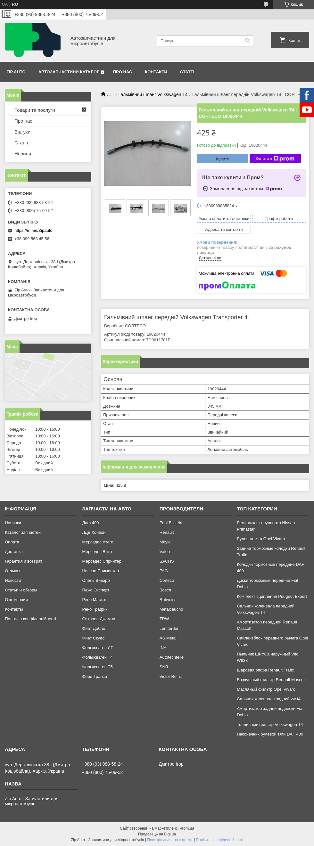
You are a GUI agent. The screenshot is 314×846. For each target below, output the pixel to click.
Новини (22, 153)
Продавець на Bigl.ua (157, 834)
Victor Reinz (171, 676)
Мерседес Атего (97, 542)
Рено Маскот (94, 599)
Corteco (167, 580)
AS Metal (168, 638)
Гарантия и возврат (23, 561)
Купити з (275, 159)
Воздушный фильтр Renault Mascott (271, 679)
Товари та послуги (34, 110)
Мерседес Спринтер (101, 561)
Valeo (165, 551)
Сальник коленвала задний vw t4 (269, 698)
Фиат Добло (93, 628)
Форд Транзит (95, 676)
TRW (164, 618)
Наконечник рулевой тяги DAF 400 (270, 734)
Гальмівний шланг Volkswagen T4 (153, 94)
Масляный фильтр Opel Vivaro (266, 689)
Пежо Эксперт (95, 590)
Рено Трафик (94, 609)
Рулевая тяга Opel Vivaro (261, 538)
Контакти (156, 71)
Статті (187, 71)
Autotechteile (172, 657)
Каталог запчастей (23, 532)
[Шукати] (247, 40)
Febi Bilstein (171, 522)
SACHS (167, 561)
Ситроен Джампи (98, 618)
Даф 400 (90, 522)
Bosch (165, 590)
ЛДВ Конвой (93, 532)
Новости (13, 580)
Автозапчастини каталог (68, 71)
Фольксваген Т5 (97, 666)
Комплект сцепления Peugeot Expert (272, 596)
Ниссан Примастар (100, 570)
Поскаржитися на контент (170, 840)
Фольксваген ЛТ (97, 647)
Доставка (14, 551)
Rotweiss (168, 599)
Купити (222, 159)
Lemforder (169, 628)
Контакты (14, 609)
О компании (16, 599)
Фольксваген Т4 (97, 657)
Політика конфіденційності (30, 618)
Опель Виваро (96, 580)
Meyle (165, 542)
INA (163, 647)
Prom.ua (187, 828)
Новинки (13, 522)
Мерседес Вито (97, 551)
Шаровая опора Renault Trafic (265, 670)
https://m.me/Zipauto (33, 230)
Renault (167, 532)
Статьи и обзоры (21, 590)
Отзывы (12, 570)
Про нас (122, 71)
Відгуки (22, 131)
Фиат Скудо (93, 638)
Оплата (12, 542)
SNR (164, 666)
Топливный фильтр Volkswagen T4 (270, 724)
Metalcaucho (171, 609)
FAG (164, 570)
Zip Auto (16, 71)
